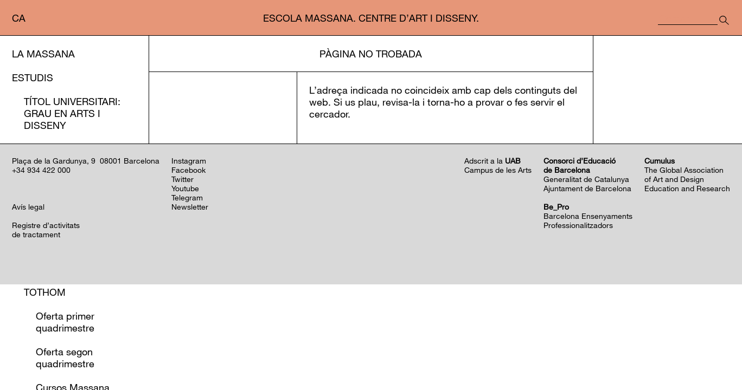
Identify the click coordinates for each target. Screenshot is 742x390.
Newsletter (189, 312)
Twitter (182, 284)
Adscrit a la (492, 266)
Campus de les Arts (498, 275)
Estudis (32, 77)
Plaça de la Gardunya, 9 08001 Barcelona (85, 266)
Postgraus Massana (79, 149)
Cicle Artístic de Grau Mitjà (68, 214)
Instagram (188, 266)
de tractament (36, 339)
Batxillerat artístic (77, 244)
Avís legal (28, 312)
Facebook (188, 275)
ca (18, 18)
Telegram (187, 303)
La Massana (43, 54)
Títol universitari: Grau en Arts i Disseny (72, 113)
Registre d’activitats (46, 330)
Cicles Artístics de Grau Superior (75, 179)
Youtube (185, 293)
